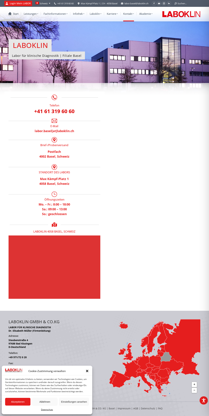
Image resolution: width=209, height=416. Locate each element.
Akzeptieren (17, 401)
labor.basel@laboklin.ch (135, 3)
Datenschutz (47, 409)
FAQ (160, 408)
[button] (87, 371)
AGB (136, 408)
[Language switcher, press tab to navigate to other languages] (43, 3)
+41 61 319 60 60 (65, 3)
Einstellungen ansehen (74, 401)
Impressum (124, 408)
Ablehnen (44, 401)
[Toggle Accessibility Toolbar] (203, 400)
